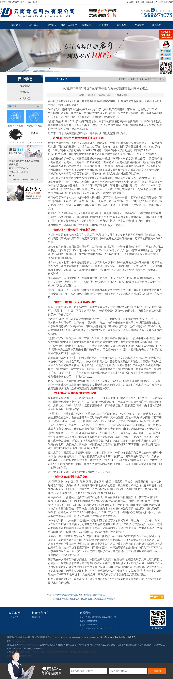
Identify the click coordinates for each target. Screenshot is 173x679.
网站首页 (16, 25)
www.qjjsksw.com (20, 641)
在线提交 (159, 2)
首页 (133, 79)
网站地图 (130, 2)
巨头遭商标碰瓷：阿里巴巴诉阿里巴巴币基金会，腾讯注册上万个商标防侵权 (85, 599)
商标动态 (25, 85)
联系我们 (169, 2)
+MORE (39, 106)
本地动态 (25, 98)
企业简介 (33, 25)
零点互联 (131, 637)
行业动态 (104, 25)
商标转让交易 (34, 645)
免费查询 (157, 671)
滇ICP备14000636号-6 (109, 637)
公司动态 (25, 92)
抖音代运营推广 (69, 25)
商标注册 (36, 617)
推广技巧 (51, 25)
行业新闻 (121, 25)
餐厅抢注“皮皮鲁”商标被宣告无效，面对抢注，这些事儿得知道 (80, 595)
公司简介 (14, 617)
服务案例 (86, 25)
